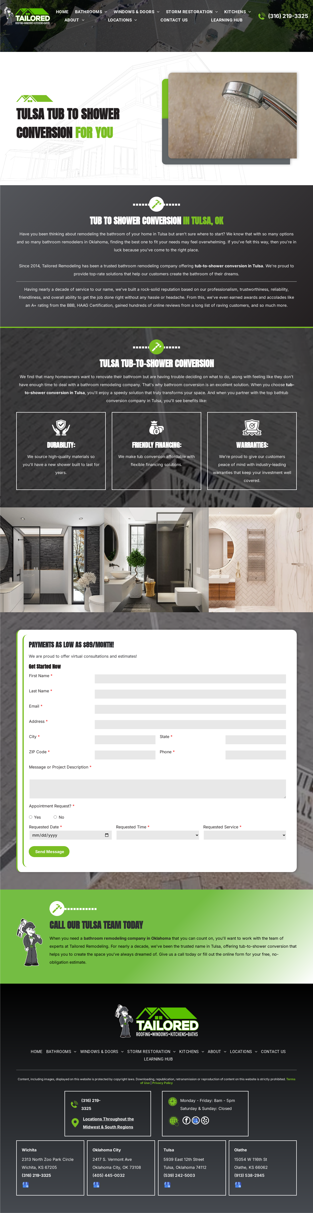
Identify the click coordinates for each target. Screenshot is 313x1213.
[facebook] (186, 1121)
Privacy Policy (162, 1083)
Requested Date (44, 826)
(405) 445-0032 (108, 1175)
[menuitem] (61, 12)
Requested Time (131, 826)
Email (34, 706)
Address (36, 721)
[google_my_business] (196, 1121)
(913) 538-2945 (249, 1175)
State (164, 736)
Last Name (39, 690)
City (32, 736)
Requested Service (220, 826)
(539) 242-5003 (179, 1175)
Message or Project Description (58, 766)
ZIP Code (37, 751)
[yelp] (205, 1121)
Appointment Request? (50, 805)
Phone (166, 751)
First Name (39, 675)
